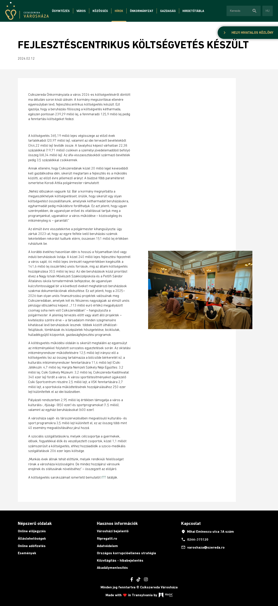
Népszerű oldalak (35, 523)
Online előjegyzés (32, 531)
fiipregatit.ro (107, 538)
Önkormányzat (141, 11)
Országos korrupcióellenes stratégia (126, 553)
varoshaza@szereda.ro (203, 547)
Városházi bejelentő (113, 531)
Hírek (119, 11)
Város (81, 11)
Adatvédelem (107, 546)
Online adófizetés (32, 546)
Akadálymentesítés (112, 568)
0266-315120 (194, 539)
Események (27, 553)
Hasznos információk (117, 523)
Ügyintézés (61, 11)
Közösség (100, 11)
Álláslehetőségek (32, 538)
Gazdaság (168, 11)
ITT (103, 477)
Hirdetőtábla (193, 11)
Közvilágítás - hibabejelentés (120, 560)
